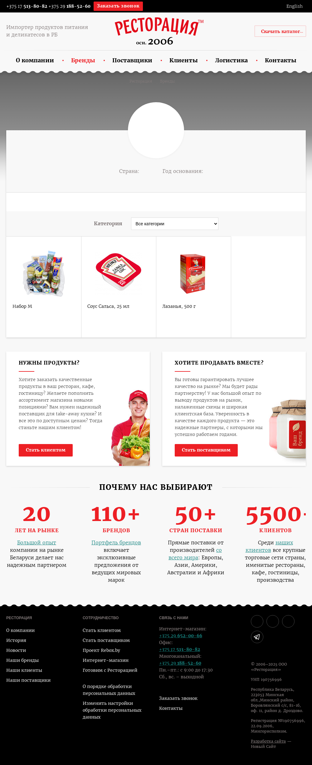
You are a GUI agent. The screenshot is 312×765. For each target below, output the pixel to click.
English (294, 6)
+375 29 (69, 6)
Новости (16, 650)
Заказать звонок (118, 6)
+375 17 (22, 6)
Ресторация (140, 81)
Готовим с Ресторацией (110, 670)
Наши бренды (22, 660)
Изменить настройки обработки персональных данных (112, 710)
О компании (20, 630)
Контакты (171, 708)
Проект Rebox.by (101, 650)
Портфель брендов (116, 542)
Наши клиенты (24, 670)
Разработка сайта (268, 741)
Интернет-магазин (106, 660)
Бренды (167, 81)
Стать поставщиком (206, 450)
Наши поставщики (28, 680)
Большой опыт (36, 542)
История (16, 640)
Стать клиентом (46, 450)
